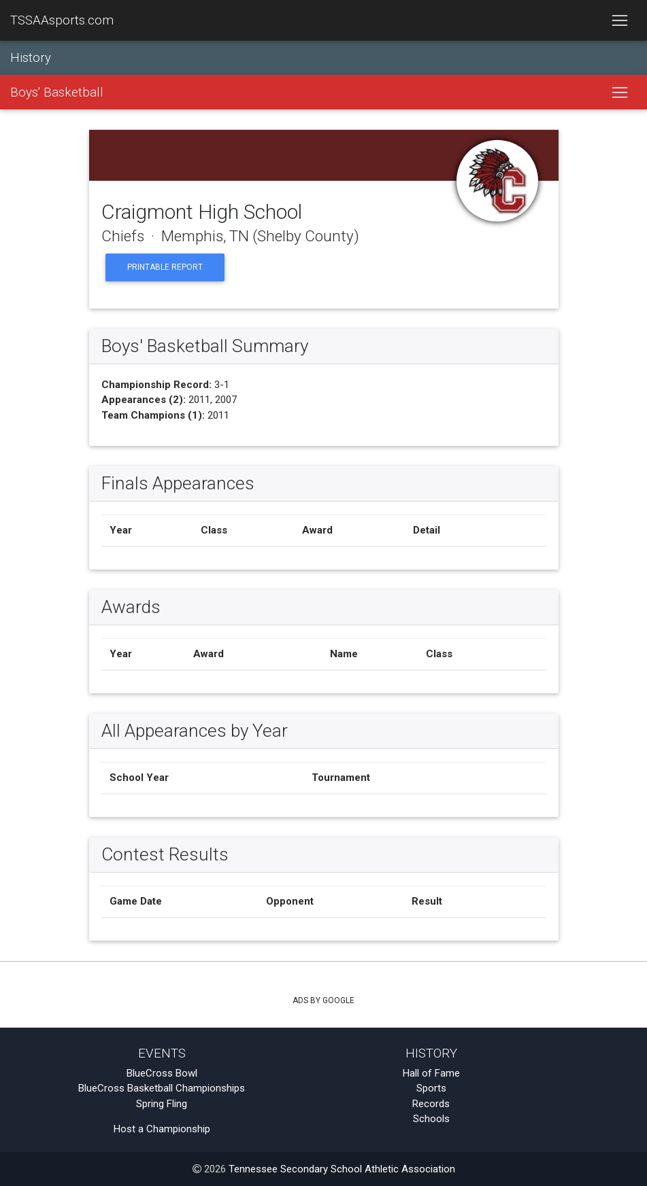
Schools (431, 1119)
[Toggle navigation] (619, 20)
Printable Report (165, 267)
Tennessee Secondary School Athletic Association (342, 1169)
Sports (431, 1088)
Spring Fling (161, 1104)
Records (431, 1104)
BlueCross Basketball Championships (161, 1088)
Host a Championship (162, 1129)
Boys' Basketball (56, 92)
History (30, 57)
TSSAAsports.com (62, 20)
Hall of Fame (431, 1073)
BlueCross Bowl (162, 1073)
